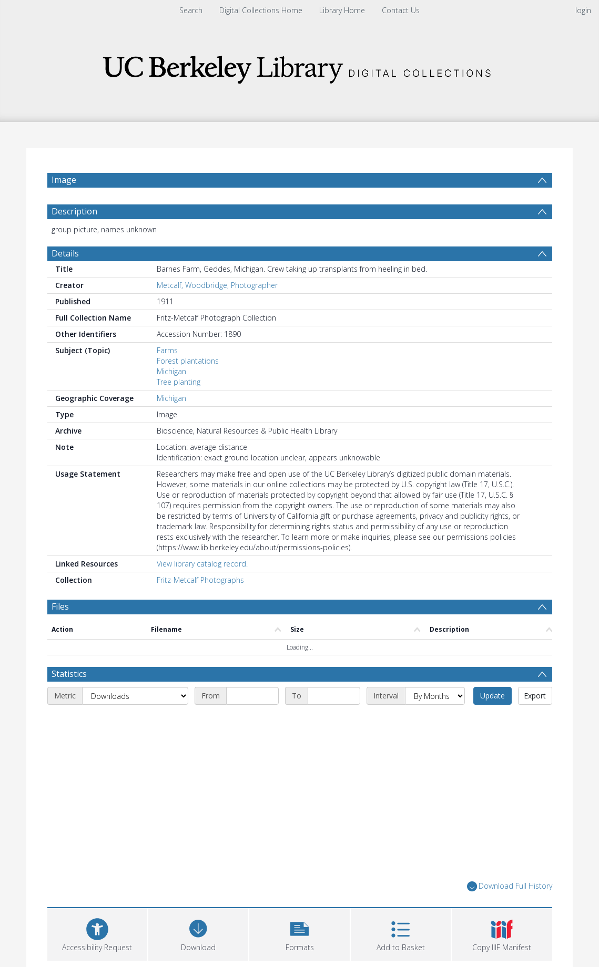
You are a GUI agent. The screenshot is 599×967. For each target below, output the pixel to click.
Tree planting (178, 382)
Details (65, 253)
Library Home (342, 10)
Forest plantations (188, 361)
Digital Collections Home (260, 10)
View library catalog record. (202, 564)
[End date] (334, 696)
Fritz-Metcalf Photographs (200, 580)
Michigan (171, 371)
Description (74, 211)
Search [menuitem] (190, 10)
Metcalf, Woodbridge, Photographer (217, 285)
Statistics (69, 674)
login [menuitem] (583, 10)
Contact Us (401, 10)
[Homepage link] (300, 66)
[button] (299, 933)
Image (64, 180)
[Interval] (435, 696)
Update (492, 696)
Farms (167, 350)
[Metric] (135, 696)
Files (60, 606)
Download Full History (509, 886)
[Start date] (252, 696)
